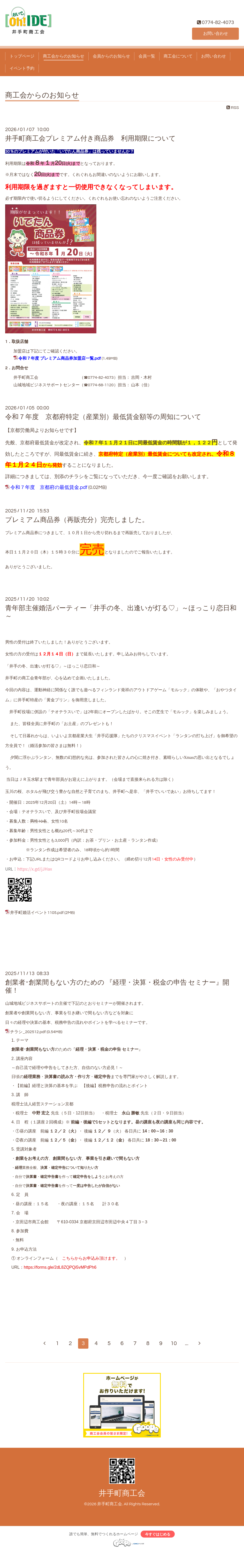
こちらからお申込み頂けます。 (91, 1258)
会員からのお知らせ (111, 56)
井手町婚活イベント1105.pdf (36, 913)
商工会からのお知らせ (63, 56)
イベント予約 (22, 68)
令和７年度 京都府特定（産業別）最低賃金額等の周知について (103, 417)
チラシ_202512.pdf (28, 1032)
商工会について (178, 56)
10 (174, 1343)
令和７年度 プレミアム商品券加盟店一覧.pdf (59, 358)
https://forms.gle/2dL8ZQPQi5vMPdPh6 (60, 1267)
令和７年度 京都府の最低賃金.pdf (48, 487)
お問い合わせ (215, 33)
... (186, 1343)
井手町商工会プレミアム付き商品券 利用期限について (90, 138)
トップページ (22, 56)
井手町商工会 (122, 1493)
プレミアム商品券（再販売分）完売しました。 (77, 520)
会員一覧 (147, 56)
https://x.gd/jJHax (34, 869)
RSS (232, 108)
